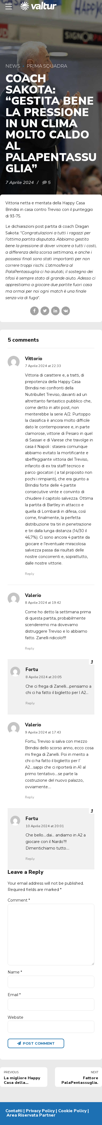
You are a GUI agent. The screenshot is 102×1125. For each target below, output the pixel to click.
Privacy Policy (40, 1111)
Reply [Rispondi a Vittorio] (29, 573)
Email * (14, 994)
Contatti (13, 1111)
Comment (19, 900)
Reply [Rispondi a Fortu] (30, 703)
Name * (15, 972)
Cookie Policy (72, 1111)
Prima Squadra (47, 66)
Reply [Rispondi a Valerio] (29, 648)
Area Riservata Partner (31, 1115)
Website (15, 1017)
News (12, 66)
